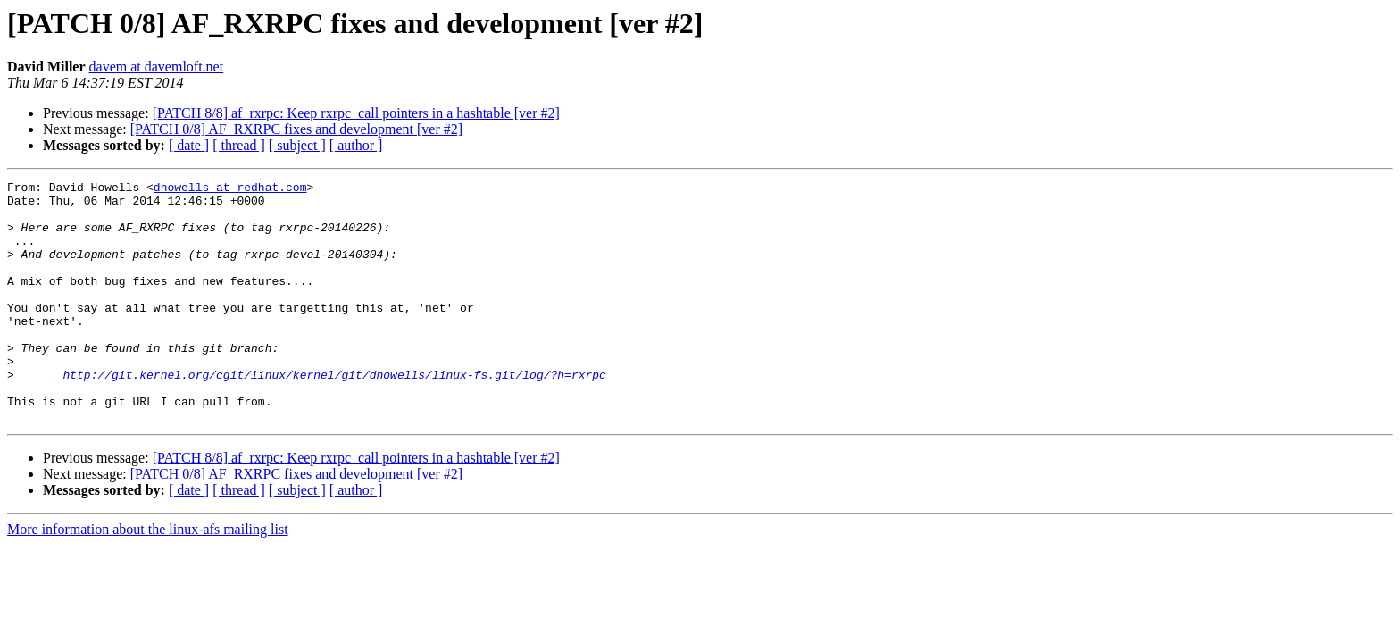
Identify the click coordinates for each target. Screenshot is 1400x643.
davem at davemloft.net (156, 66)
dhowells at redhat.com (230, 189)
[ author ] (356, 145)
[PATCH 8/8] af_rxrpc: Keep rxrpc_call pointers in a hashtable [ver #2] (356, 113)
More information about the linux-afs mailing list (147, 577)
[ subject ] (297, 145)
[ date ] (189, 145)
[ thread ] (238, 145)
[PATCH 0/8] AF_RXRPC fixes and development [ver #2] (296, 129)
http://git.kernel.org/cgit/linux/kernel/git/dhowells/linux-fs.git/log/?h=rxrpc (333, 414)
